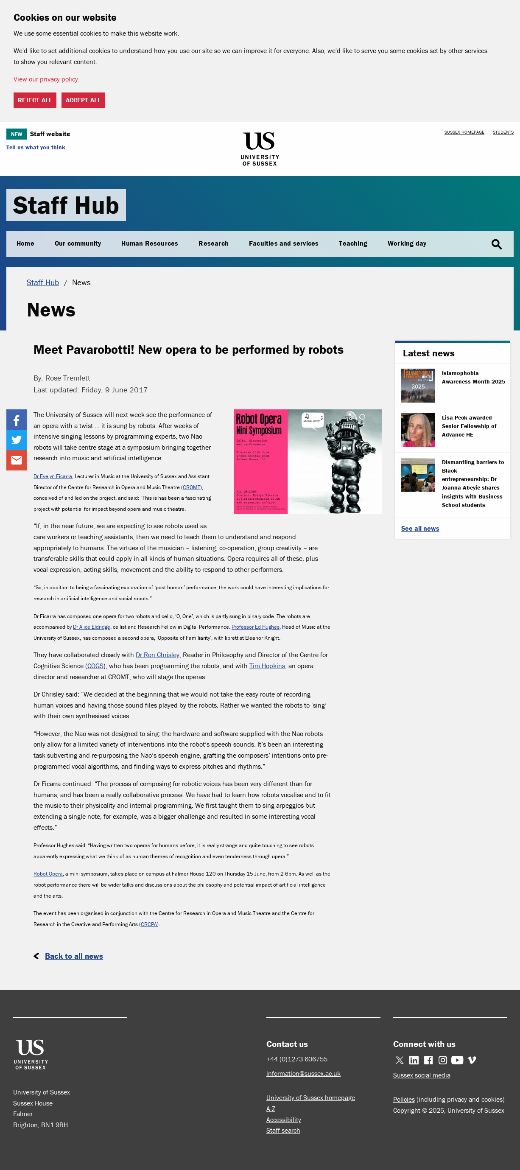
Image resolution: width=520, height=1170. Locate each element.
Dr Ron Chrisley (157, 654)
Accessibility (283, 1119)
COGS (95, 665)
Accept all (83, 100)
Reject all (35, 100)
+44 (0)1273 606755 (296, 1059)
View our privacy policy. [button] (47, 79)
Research (213, 243)
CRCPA (149, 924)
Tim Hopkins (267, 665)
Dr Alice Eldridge (91, 626)
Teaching (353, 243)
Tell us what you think (35, 147)
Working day (407, 243)
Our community (78, 243)
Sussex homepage (464, 132)
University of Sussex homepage (310, 1097)
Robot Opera (48, 873)
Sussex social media (421, 1075)
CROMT (191, 487)
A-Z (270, 1108)
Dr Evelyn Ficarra (53, 476)
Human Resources (149, 243)
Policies (404, 1099)
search (496, 245)
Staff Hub (66, 205)
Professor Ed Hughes (256, 626)
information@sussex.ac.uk (303, 1073)
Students (503, 132)
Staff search (283, 1130)
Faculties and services (284, 243)
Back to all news (74, 956)
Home (25, 243)
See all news (420, 528)
